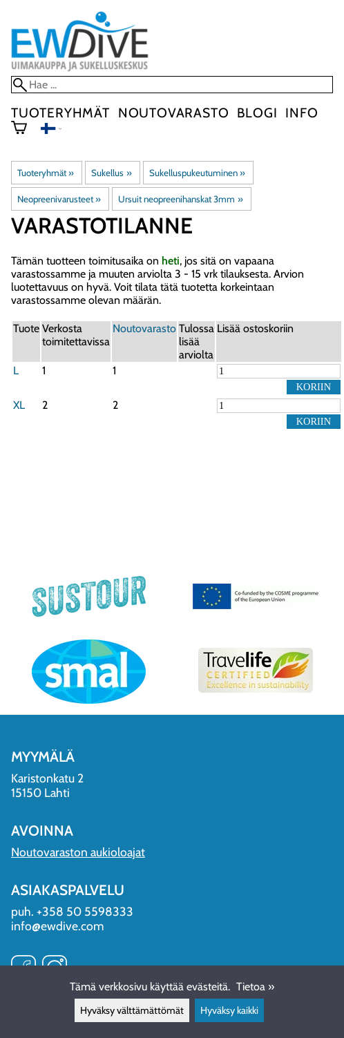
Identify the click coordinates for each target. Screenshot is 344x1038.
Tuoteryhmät (60, 112)
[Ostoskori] (24, 129)
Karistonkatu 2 (47, 778)
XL (19, 405)
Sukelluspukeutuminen (197, 172)
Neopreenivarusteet (59, 198)
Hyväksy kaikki (229, 1010)
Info (301, 112)
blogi (257, 112)
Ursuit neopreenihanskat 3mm (180, 198)
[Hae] (172, 84)
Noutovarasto (173, 112)
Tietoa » (255, 986)
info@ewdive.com (57, 926)
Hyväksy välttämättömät (132, 1010)
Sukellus (111, 172)
